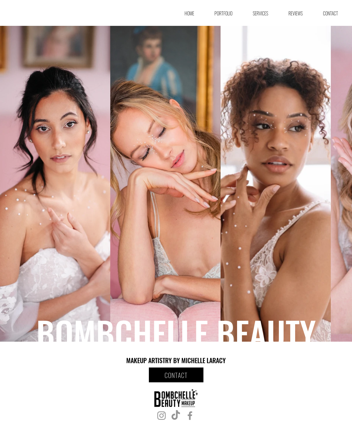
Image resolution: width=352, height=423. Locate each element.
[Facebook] (190, 415)
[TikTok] (175, 415)
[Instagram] (161, 415)
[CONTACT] (176, 375)
